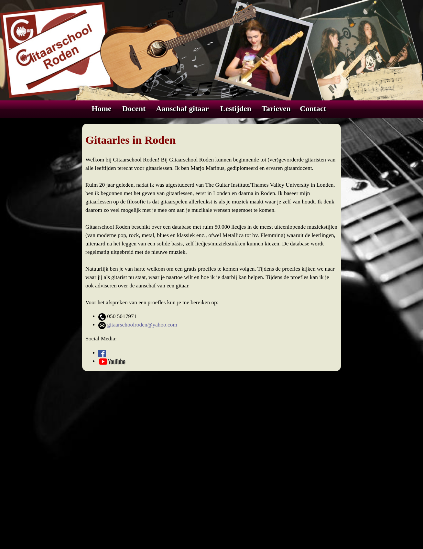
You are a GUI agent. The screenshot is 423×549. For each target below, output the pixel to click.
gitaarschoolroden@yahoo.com (142, 325)
